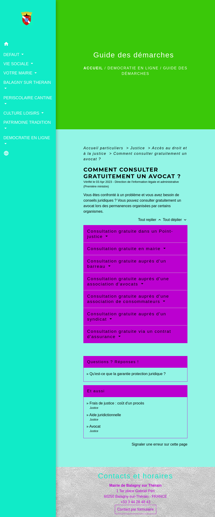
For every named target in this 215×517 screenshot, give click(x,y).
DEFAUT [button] (11, 54)
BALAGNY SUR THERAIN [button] (27, 82)
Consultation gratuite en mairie (124, 248)
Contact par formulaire (135, 509)
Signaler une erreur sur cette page (159, 444)
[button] (27, 45)
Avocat (95, 426)
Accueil (93, 68)
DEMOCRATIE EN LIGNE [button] (26, 138)
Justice (138, 148)
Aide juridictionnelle (105, 415)
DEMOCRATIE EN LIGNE (133, 68)
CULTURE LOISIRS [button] (21, 113)
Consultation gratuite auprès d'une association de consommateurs (128, 299)
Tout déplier (175, 220)
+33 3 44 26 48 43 (135, 502)
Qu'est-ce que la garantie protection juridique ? (128, 374)
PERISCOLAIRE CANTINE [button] (27, 98)
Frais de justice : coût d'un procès (117, 403)
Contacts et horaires (135, 476)
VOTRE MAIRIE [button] (18, 73)
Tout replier (150, 220)
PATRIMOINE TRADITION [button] (27, 122)
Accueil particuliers (104, 148)
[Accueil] (28, 19)
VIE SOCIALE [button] (16, 64)
